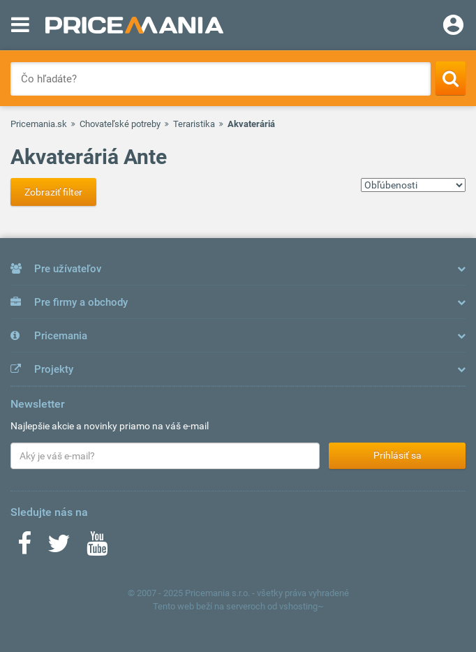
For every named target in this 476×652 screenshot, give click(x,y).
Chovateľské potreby (120, 124)
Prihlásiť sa (397, 455)
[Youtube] (97, 548)
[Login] (453, 26)
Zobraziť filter (53, 192)
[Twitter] (58, 548)
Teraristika (194, 124)
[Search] (451, 78)
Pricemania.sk (38, 124)
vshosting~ (301, 606)
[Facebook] (24, 548)
